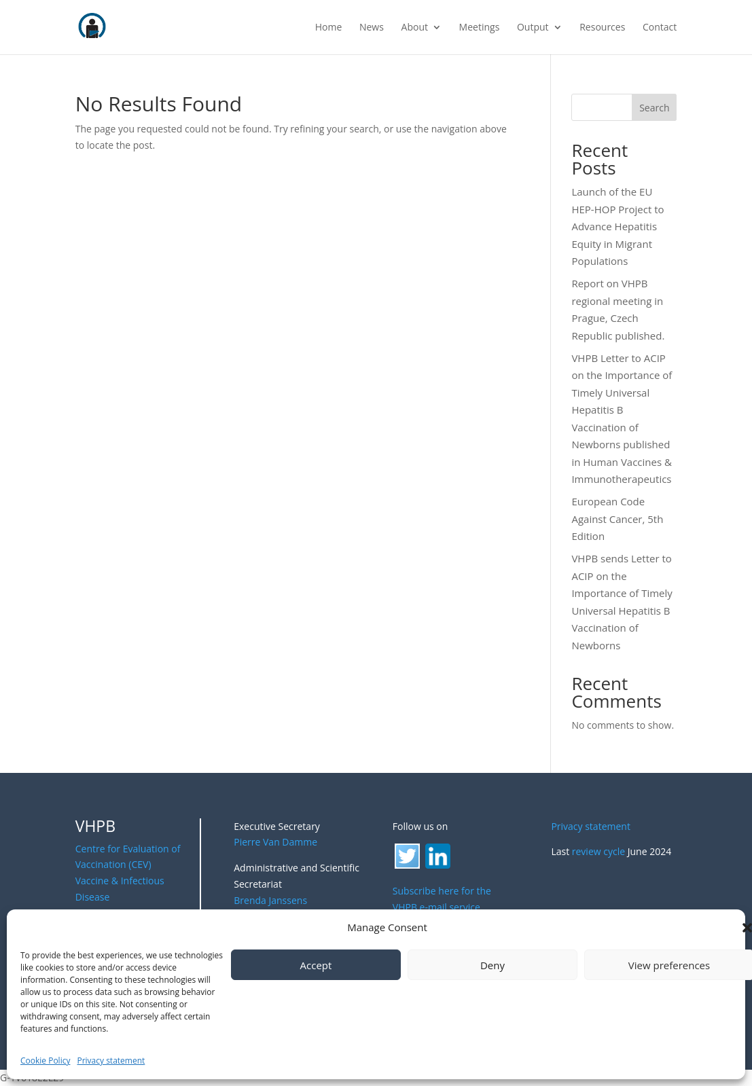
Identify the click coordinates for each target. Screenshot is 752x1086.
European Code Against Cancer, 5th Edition (617, 518)
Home (328, 27)
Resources (602, 27)
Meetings (479, 27)
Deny (492, 965)
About (414, 27)
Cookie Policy (45, 1060)
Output (533, 27)
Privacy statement (111, 1060)
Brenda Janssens (270, 900)
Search (654, 107)
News (371, 27)
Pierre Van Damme (275, 841)
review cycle (598, 851)
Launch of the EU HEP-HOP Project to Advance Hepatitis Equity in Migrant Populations (617, 226)
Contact (660, 27)
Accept (316, 965)
